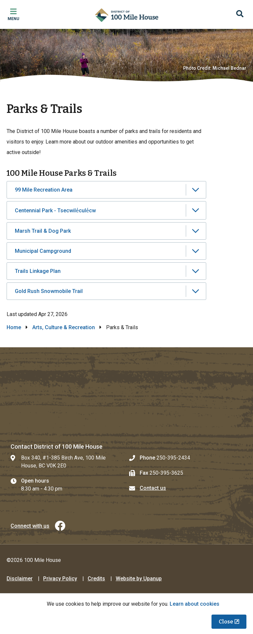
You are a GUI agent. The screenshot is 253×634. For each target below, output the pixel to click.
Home (14, 327)
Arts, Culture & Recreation (63, 327)
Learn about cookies (194, 604)
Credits (96, 578)
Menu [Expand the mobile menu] (13, 18)
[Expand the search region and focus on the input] (239, 14)
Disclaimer (20, 578)
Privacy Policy (60, 578)
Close (226, 622)
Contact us (153, 488)
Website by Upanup (139, 578)
